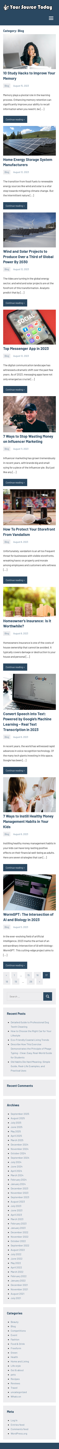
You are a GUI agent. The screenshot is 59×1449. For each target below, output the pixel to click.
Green (14, 1352)
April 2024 (16, 1170)
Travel (14, 1387)
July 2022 (16, 1254)
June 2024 (16, 1166)
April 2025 (16, 1135)
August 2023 (18, 1201)
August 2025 (18, 1118)
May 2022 (16, 1262)
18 (7, 981)
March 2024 (17, 1175)
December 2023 (19, 1188)
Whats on (16, 1396)
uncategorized (19, 1392)
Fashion (15, 1339)
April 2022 (16, 1267)
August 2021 (17, 1293)
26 (30, 981)
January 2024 (18, 1183)
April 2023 (16, 1214)
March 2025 (17, 1140)
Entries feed (17, 1424)
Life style (16, 1365)
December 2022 (19, 1232)
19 (16, 981)
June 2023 (16, 1210)
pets (13, 1374)
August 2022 (18, 1249)
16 (37, 975)
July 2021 (16, 1298)
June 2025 (16, 1126)
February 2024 (19, 1179)
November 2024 (19, 1148)
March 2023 (17, 1219)
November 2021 (19, 1289)
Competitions (18, 1330)
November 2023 (19, 1192)
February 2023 (18, 1223)
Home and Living (20, 1361)
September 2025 (20, 1113)
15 (28, 975)
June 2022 (16, 1258)
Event (14, 1335)
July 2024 (16, 1162)
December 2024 (19, 1144)
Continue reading (14, 119)
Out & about (17, 1370)
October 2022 (18, 1240)
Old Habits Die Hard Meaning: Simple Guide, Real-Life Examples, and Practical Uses (30, 1066)
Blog (7, 85)
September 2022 (20, 1245)
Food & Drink (18, 1343)
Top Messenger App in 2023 (26, 348)
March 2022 (17, 1271)
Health (14, 1356)
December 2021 (19, 1284)
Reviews (15, 1383)
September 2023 (20, 1197)
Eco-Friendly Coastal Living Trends (30, 1039)
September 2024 (20, 1157)
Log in (14, 1420)
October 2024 (18, 1153)
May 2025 (16, 1131)
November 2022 (19, 1236)
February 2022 (19, 1276)
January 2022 (18, 1280)
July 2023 (16, 1205)
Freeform (16, 1348)
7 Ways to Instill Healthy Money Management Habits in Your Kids (28, 821)
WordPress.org (19, 1433)
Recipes (15, 1378)
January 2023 (18, 1227)
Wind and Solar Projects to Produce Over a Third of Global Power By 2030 (28, 256)
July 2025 (16, 1122)
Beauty (14, 1321)
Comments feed (19, 1429)
